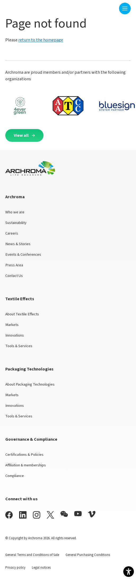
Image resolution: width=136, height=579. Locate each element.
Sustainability (16, 223)
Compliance (14, 476)
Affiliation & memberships (25, 465)
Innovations (14, 335)
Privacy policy (15, 567)
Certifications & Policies (24, 454)
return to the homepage (40, 40)
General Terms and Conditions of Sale (32, 555)
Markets (12, 325)
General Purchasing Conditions (87, 555)
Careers (11, 233)
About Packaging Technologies (30, 384)
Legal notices (41, 567)
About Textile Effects (22, 314)
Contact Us (14, 276)
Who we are (14, 212)
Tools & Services (18, 346)
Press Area (14, 265)
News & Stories (17, 244)
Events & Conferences (23, 254)
